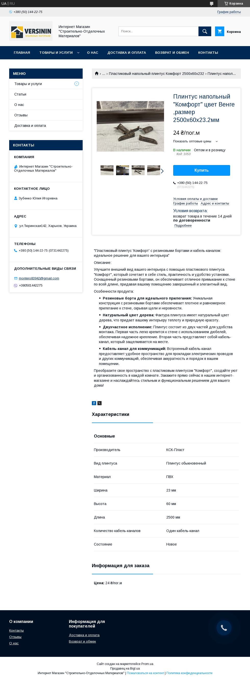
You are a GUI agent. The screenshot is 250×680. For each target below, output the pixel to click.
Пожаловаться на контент (145, 673)
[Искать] (204, 31)
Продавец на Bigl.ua (125, 668)
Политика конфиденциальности (189, 673)
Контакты (208, 53)
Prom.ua (147, 664)
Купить (202, 170)
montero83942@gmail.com (39, 278)
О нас (92, 53)
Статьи (20, 94)
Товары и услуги (56, 53)
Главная (22, 53)
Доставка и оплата (126, 53)
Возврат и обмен (172, 53)
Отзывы (21, 115)
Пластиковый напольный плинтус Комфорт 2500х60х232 (156, 74)
